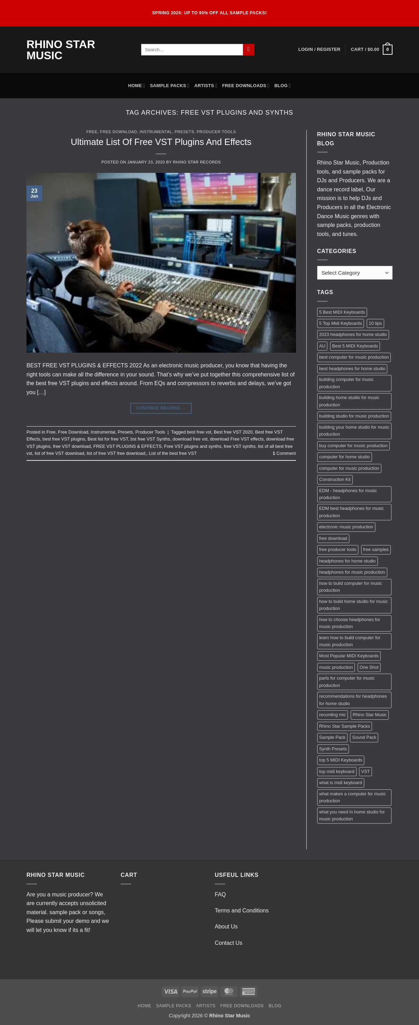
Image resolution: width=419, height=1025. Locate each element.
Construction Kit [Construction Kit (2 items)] (335, 479)
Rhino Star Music (60, 50)
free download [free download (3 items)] (333, 538)
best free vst (199, 432)
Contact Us (228, 943)
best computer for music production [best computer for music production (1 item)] (354, 357)
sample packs (360, 172)
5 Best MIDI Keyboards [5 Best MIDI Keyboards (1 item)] (342, 312)
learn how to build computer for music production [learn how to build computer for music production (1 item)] (350, 641)
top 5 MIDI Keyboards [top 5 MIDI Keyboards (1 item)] (341, 760)
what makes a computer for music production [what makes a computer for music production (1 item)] (352, 797)
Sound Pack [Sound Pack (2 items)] (364, 737)
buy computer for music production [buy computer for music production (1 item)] (353, 445)
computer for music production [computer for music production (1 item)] (349, 468)
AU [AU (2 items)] (322, 346)
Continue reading (161, 408)
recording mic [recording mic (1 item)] (332, 714)
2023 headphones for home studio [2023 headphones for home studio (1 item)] (353, 334)
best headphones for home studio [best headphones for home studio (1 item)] (352, 368)
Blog (282, 85)
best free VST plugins (64, 439)
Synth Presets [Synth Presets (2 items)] (333, 748)
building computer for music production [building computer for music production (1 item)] (346, 383)
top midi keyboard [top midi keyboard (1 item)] (337, 771)
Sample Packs (169, 85)
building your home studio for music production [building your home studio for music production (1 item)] (354, 430)
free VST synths (240, 446)
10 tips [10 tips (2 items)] (375, 323)
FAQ (220, 894)
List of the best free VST (173, 453)
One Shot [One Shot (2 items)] (369, 667)
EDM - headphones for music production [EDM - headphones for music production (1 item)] (348, 494)
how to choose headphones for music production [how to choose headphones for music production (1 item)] (349, 623)
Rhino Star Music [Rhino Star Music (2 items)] (370, 714)
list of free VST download (59, 453)
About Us (226, 927)
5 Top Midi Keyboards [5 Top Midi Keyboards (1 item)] (340, 323)
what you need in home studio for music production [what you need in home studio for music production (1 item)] (352, 815)
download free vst (190, 439)
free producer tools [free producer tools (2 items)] (338, 549)
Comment (284, 453)
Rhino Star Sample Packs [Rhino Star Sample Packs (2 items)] (344, 726)
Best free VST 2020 (233, 432)
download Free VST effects (237, 439)
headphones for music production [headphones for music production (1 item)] (352, 572)
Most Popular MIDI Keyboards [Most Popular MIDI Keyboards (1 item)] (349, 655)
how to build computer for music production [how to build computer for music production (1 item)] (350, 587)
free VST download (72, 446)
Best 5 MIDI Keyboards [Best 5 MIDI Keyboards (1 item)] (355, 346)
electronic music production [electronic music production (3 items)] (346, 526)
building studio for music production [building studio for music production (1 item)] (354, 416)
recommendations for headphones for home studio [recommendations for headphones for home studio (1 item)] (353, 700)
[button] (319, 49)
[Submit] (248, 50)
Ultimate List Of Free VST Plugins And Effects (161, 142)
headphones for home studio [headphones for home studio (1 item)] (347, 561)
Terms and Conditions (242, 910)
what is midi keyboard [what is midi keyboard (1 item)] (340, 782)
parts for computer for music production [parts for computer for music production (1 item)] (347, 681)
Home (136, 85)
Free (92, 132)
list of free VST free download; (116, 453)
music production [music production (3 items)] (336, 667)
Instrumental (156, 132)
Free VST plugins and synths (192, 446)
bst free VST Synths (150, 439)
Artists (205, 85)
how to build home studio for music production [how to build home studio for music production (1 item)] (353, 605)
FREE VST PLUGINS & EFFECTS (127, 446)
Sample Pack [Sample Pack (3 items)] (332, 737)
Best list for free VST (107, 439)
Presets (184, 132)
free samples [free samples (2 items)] (376, 549)
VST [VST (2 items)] (365, 771)
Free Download (118, 132)
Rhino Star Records (197, 162)
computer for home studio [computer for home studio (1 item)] (344, 456)
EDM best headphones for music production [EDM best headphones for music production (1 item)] (351, 512)
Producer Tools (216, 132)
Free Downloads (245, 85)
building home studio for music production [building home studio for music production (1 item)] (349, 401)
